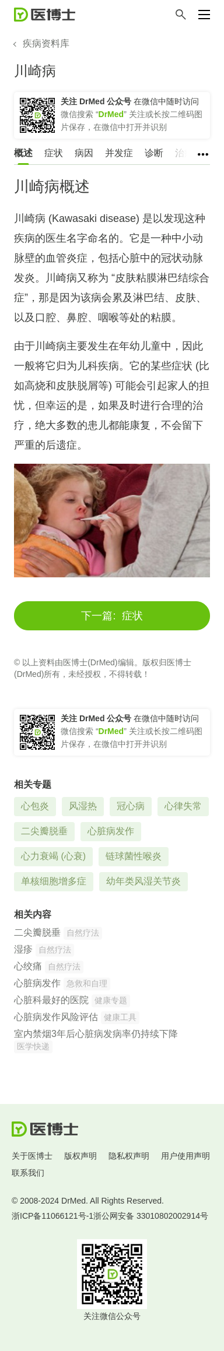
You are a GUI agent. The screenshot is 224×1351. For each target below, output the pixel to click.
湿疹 (23, 949)
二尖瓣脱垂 (44, 831)
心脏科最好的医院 (51, 1000)
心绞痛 (28, 966)
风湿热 (83, 806)
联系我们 (28, 1172)
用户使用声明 (185, 1155)
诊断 (154, 153)
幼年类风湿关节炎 (143, 881)
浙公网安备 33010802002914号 (150, 1216)
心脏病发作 (111, 831)
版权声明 (80, 1155)
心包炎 (35, 806)
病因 (84, 153)
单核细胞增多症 (53, 881)
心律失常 (183, 806)
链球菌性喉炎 (134, 856)
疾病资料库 (46, 43)
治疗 (184, 153)
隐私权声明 (128, 1155)
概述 (23, 153)
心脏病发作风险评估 (56, 1017)
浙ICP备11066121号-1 (52, 1216)
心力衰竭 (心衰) (53, 856)
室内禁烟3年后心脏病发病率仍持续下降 (96, 1034)
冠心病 (131, 806)
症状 (53, 153)
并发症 (119, 153)
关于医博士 (32, 1155)
